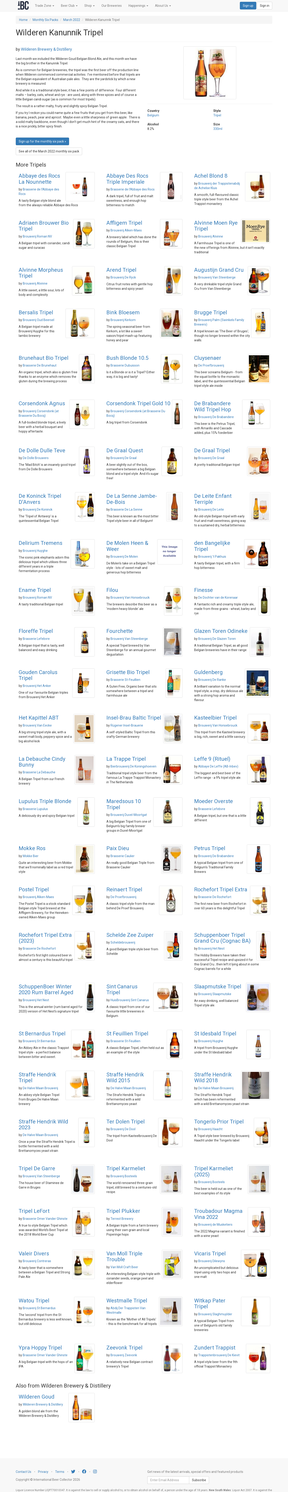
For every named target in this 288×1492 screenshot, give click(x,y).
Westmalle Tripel (126, 1300)
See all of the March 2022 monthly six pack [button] (49, 151)
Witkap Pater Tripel (209, 1303)
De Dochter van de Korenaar (218, 597)
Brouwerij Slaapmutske (214, 994)
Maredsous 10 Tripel (123, 804)
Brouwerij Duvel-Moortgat (128, 815)
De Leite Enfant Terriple (213, 499)
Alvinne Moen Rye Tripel (216, 226)
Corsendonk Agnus (42, 403)
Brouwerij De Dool (122, 1129)
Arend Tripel (121, 270)
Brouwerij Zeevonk (123, 1355)
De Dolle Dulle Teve (42, 450)
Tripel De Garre (37, 1168)
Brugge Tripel (210, 312)
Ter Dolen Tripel (125, 1121)
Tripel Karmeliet (125, 1168)
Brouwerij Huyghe (35, 550)
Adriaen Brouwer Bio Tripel (44, 226)
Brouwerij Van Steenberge (217, 277)
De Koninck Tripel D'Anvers (40, 499)
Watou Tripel (34, 1300)
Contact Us (23, 1472)
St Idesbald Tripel (215, 1033)
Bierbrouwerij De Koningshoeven (133, 766)
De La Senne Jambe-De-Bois (131, 499)
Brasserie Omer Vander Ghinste (45, 1218)
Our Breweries (111, 5)
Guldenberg (208, 672)
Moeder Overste (213, 801)
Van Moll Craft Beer (124, 1267)
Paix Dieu (117, 848)
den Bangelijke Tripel (212, 546)
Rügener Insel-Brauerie (126, 725)
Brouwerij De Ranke (212, 679)
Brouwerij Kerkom (123, 320)
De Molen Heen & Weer (127, 546)
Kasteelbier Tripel (215, 718)
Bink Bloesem (123, 312)
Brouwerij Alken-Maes (126, 230)
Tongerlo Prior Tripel (219, 1121)
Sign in (264, 5)
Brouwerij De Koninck (37, 509)
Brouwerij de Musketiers (215, 1224)
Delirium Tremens (40, 543)
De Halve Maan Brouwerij (40, 1088)
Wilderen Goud (36, 1397)
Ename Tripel (35, 590)
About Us (163, 5)
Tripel (217, 115)
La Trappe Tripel (126, 759)
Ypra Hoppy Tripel (40, 1348)
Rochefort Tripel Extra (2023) (45, 938)
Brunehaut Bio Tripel (43, 358)
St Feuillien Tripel (127, 1033)
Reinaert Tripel (124, 889)
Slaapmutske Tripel (217, 986)
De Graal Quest (124, 450)
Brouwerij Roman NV (37, 236)
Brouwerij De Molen (124, 556)
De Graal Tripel (212, 450)
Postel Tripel (34, 889)
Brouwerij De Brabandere (216, 417)
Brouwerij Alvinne (210, 236)
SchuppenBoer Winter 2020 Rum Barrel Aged (46, 989)
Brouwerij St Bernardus (39, 1041)
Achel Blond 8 (210, 176)
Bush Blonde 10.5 (127, 358)
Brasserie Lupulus (35, 809)
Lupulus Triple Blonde (45, 801)
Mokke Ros (32, 848)
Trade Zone (44, 5)
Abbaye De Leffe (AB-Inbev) (218, 766)
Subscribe (199, 1480)
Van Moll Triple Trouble (124, 1256)
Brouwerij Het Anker (37, 686)
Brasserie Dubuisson (125, 365)
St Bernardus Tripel (42, 1033)
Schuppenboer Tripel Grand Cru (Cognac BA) (222, 938)
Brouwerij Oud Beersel (38, 320)
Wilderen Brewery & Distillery (46, 49)
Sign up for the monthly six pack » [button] (42, 141)
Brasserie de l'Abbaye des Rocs (132, 189)
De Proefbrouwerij (211, 365)
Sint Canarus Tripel (121, 989)
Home (23, 20)
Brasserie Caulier (122, 856)
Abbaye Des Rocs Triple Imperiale (127, 179)
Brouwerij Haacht (210, 1129)
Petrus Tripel (209, 848)
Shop (89, 5)
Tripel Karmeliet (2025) (213, 1171)
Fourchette (119, 631)
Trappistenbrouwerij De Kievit (219, 1355)
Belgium (153, 115)
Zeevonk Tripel (124, 1348)
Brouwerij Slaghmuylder (215, 1314)
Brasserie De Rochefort (214, 897)
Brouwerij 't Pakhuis (212, 556)
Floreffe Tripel (36, 631)
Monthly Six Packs (45, 20)
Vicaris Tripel (210, 1253)
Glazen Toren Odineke (221, 631)
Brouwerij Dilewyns (211, 1261)
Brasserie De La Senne (126, 509)
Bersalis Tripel (36, 312)
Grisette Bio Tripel (128, 672)
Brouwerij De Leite (211, 509)
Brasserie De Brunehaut (39, 365)
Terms (59, 1472)
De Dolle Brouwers (36, 458)
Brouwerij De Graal (123, 458)
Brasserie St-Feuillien (125, 679)
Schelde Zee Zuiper (130, 935)
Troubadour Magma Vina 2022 (218, 1214)
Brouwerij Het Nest (211, 948)
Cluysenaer (207, 358)
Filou (112, 590)
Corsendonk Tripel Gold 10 (138, 403)
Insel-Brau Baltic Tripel (133, 718)
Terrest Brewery (121, 1218)
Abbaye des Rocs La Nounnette (39, 179)
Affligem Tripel (124, 223)
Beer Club (69, 5)
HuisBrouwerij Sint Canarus (129, 1000)
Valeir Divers (34, 1253)
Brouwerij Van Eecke (37, 725)
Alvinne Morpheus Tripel (41, 273)
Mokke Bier (30, 856)
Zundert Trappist (214, 1348)
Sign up (248, 5)
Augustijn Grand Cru (219, 270)
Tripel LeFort (34, 1211)
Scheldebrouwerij (122, 942)
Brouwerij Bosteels (123, 1176)
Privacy (43, 1472)
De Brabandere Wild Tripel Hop (212, 406)
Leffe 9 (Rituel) (212, 759)
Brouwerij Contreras (37, 1261)
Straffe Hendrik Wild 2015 (125, 1077)
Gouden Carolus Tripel (38, 675)
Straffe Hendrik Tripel (37, 1077)
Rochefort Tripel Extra (220, 889)
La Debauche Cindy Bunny (42, 762)
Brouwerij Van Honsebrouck (130, 597)
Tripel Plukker (123, 1211)
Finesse (203, 590)
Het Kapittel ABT (39, 718)
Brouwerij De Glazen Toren (217, 639)
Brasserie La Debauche (39, 772)
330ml (217, 129)
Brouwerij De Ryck (123, 277)
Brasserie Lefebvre (36, 639)
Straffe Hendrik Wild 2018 (213, 1077)
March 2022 (71, 20)
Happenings (138, 5)
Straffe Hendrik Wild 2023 (43, 1124)
